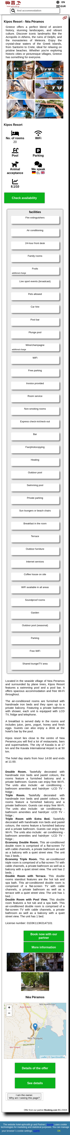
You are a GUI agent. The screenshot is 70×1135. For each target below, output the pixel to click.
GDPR (36, 1131)
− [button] (9, 1013)
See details (35, 1083)
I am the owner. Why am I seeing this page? (24, 1096)
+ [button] (9, 1008)
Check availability (24, 198)
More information (44, 947)
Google (50, 1124)
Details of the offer (35, 1068)
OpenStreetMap (58, 1057)
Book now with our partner (43, 936)
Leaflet (44, 1057)
